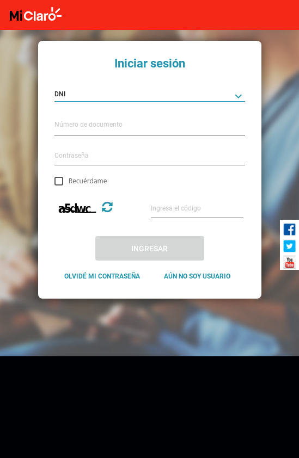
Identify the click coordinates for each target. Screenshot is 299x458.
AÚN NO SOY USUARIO (197, 276)
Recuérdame (88, 180)
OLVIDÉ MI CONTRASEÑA (102, 276)
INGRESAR (149, 248)
